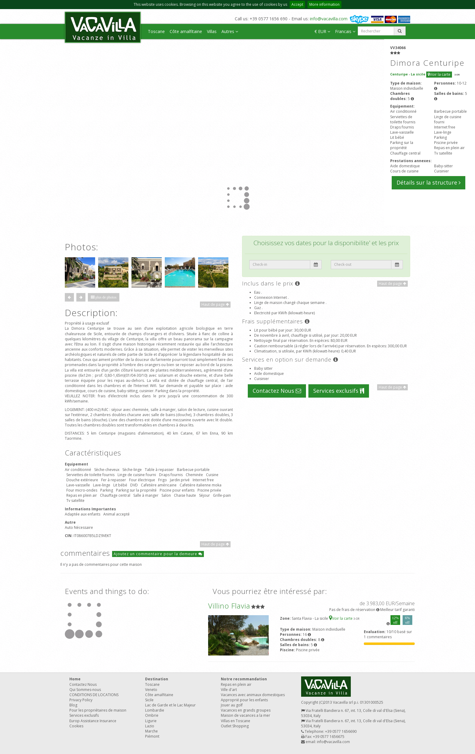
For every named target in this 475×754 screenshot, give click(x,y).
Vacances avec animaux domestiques (253, 694)
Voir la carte (439, 74)
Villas (212, 31)
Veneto (151, 689)
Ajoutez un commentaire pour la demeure (158, 553)
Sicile (149, 699)
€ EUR (322, 31)
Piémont (152, 736)
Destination (156, 679)
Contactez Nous (277, 390)
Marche (151, 731)
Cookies (76, 726)
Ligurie (151, 720)
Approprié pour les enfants (244, 699)
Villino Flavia (229, 606)
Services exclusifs (338, 390)
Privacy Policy (80, 699)
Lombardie (154, 710)
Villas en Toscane (235, 720)
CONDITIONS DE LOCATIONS (93, 694)
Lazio (149, 726)
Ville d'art (229, 689)
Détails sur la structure (428, 182)
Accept (297, 4)
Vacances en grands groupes (246, 710)
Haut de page (215, 304)
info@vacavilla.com (328, 19)
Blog (73, 705)
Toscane (156, 31)
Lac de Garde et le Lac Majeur (170, 705)
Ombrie (151, 715)
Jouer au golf (232, 705)
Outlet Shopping (235, 726)
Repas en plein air (236, 684)
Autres (229, 31)
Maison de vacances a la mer (245, 715)
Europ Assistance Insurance (92, 720)
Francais (345, 31)
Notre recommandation (244, 679)
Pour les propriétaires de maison (97, 710)
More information (324, 4)
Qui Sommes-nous (85, 689)
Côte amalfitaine (186, 31)
